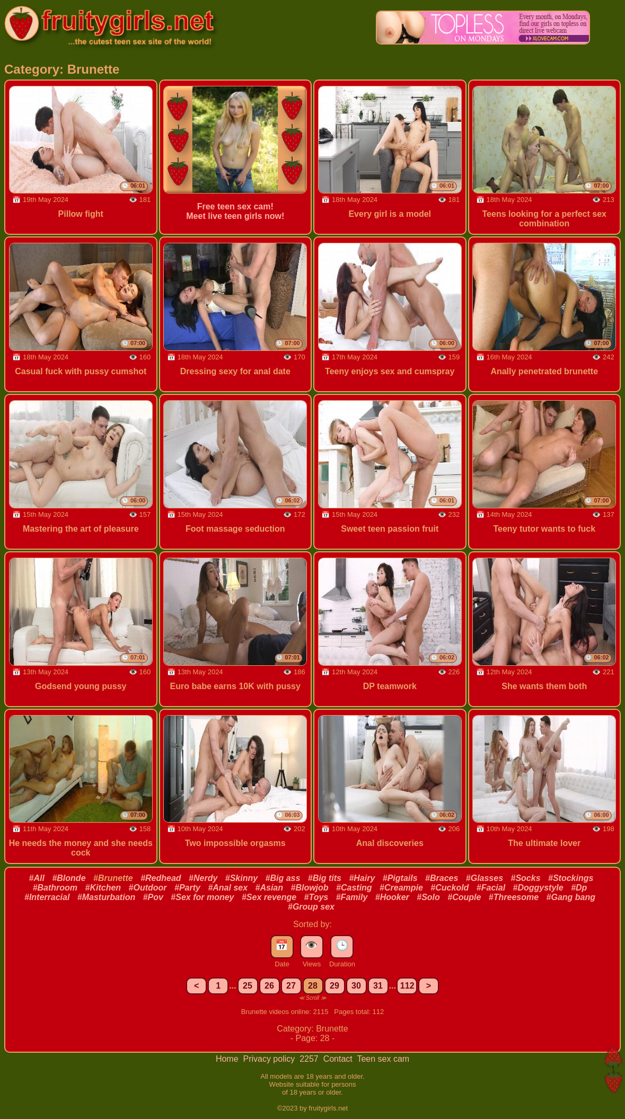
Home (228, 1058)
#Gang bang (571, 897)
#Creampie (401, 887)
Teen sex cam (383, 1058)
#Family (352, 897)
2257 (310, 1058)
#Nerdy (203, 878)
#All (37, 878)
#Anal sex (228, 887)
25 (247, 985)
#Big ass (283, 878)
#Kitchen (103, 887)
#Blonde (68, 878)
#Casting (354, 887)
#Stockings (570, 878)
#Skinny (241, 878)
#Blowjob (309, 887)
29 (334, 985)
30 (356, 985)
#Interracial (46, 897)
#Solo (428, 897)
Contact (339, 1058)
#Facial (491, 887)
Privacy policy (270, 1058)
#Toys (316, 897)
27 (291, 985)
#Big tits (324, 878)
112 (407, 985)
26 (269, 985)
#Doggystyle (538, 887)
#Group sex (311, 906)
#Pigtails (400, 878)
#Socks (526, 878)
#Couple (464, 897)
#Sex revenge (269, 897)
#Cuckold (449, 887)
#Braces (441, 878)
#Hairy (362, 878)
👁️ (311, 945)
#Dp (579, 887)
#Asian (269, 887)
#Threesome (514, 897)
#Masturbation (106, 897)
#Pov (153, 897)
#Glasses (484, 878)
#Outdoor (148, 887)
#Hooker (392, 897)
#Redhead (160, 878)
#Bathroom (55, 887)
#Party (187, 887)
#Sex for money (202, 897)
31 (378, 985)
